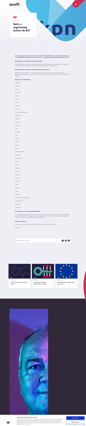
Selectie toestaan (75, 413)
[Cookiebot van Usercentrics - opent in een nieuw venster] (8, 423)
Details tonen (69, 423)
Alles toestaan (75, 409)
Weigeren (75, 417)
